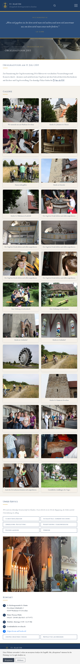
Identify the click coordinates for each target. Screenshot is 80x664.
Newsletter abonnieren (53, 637)
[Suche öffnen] (54, 5)
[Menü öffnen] (76, 5)
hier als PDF (59, 80)
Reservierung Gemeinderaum (55, 524)
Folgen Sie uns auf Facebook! (16, 631)
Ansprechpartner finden (16, 637)
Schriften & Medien (13, 519)
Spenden (46, 530)
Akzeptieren (8, 660)
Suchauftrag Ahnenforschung (56, 519)
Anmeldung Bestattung (15, 524)
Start (7, 47)
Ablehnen (20, 660)
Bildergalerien (18, 47)
